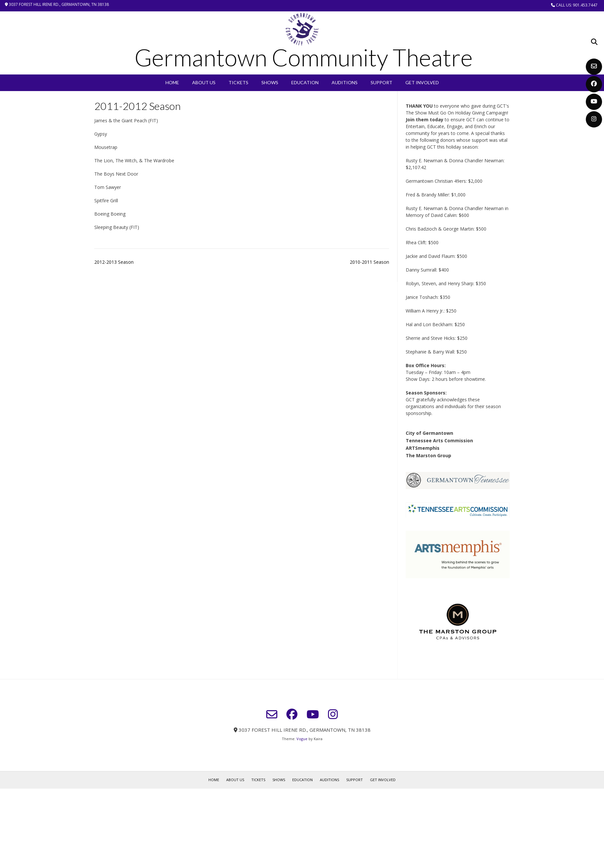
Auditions (345, 82)
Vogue (302, 738)
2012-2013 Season (114, 262)
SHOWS (269, 82)
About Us (204, 82)
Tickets (238, 82)
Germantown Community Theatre (304, 57)
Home (172, 82)
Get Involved (422, 82)
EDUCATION (305, 82)
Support (381, 82)
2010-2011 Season (369, 262)
